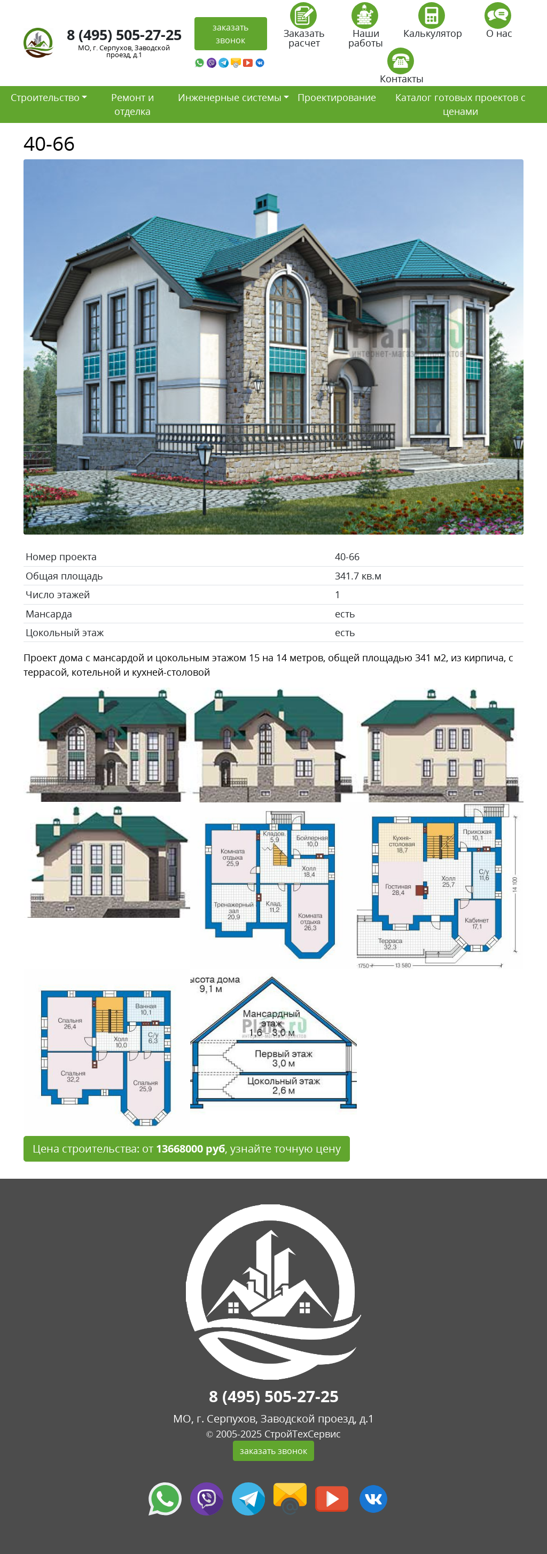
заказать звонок (230, 33)
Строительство (45, 97)
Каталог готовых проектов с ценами (460, 104)
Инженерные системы (230, 97)
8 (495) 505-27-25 (124, 34)
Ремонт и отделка (132, 104)
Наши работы (365, 28)
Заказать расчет (304, 28)
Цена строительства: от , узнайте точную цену (187, 1148)
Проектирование (337, 97)
